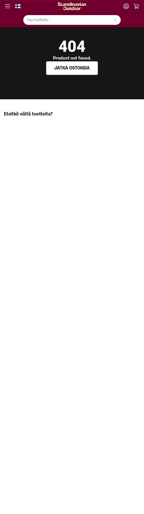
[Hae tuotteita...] (72, 20)
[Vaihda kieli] (18, 6)
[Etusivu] (72, 6)
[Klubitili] (126, 6)
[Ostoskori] (136, 6)
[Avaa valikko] (7, 6)
